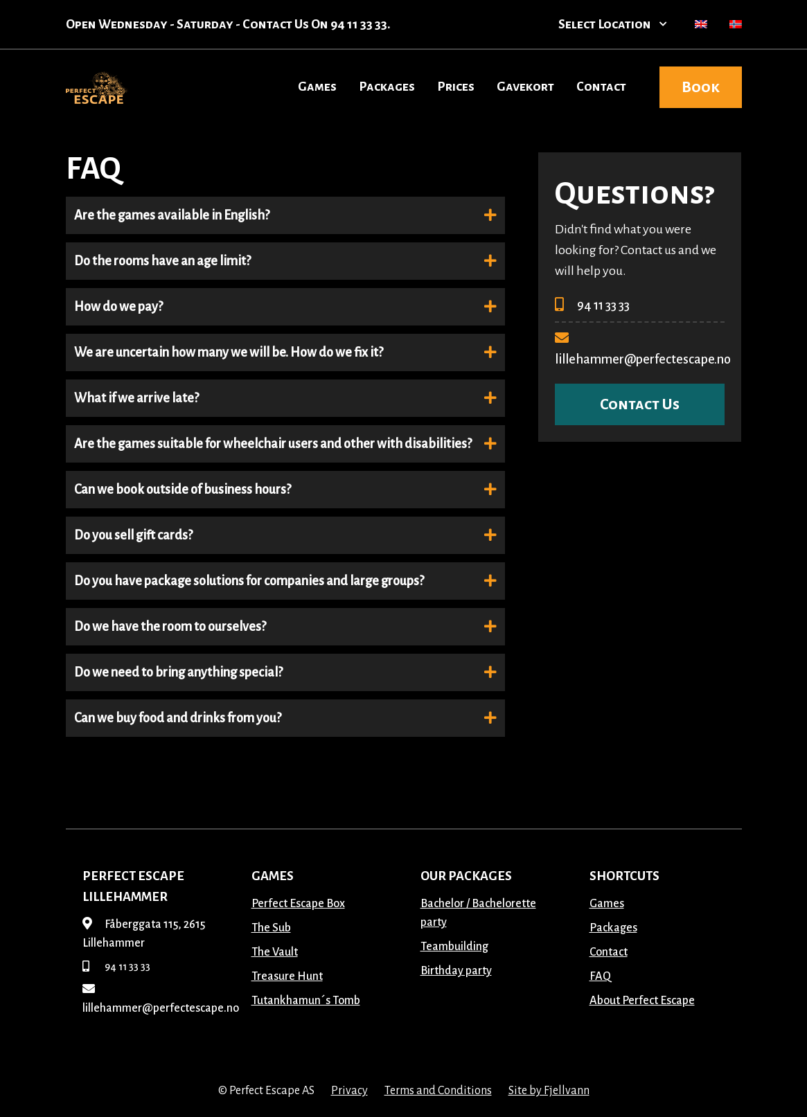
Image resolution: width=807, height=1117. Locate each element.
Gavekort (525, 86)
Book (701, 87)
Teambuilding (454, 946)
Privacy (349, 1090)
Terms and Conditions (438, 1090)
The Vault (274, 952)
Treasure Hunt (287, 976)
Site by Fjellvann (548, 1090)
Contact (601, 86)
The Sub (271, 928)
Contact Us (640, 404)
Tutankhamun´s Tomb (305, 1000)
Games (317, 86)
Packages (387, 86)
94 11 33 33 (592, 305)
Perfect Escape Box (298, 903)
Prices (456, 86)
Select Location (612, 24)
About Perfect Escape (642, 1000)
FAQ (600, 976)
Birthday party (456, 971)
